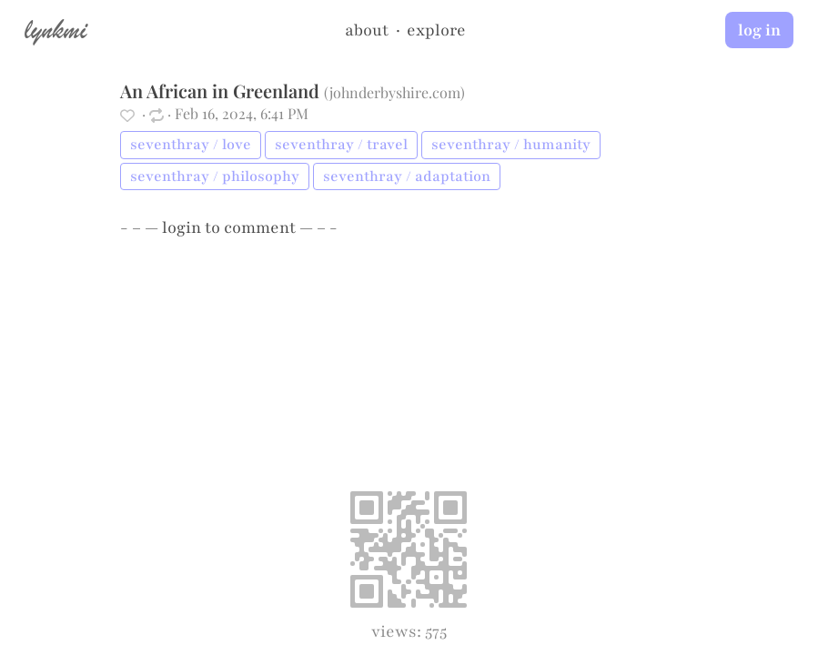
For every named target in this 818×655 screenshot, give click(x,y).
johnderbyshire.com (394, 92)
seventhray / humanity (511, 145)
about (367, 30)
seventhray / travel (341, 145)
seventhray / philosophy (214, 176)
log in (759, 30)
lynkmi (55, 29)
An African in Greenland (219, 90)
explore (436, 30)
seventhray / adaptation (406, 176)
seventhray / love (190, 145)
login (181, 227)
